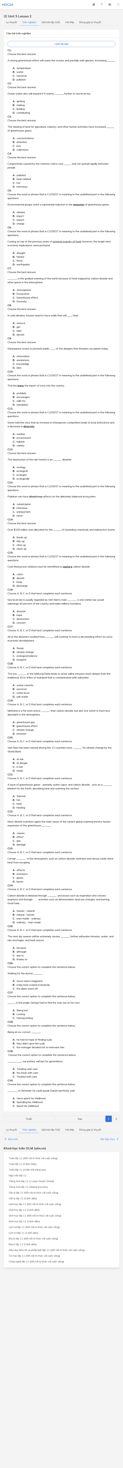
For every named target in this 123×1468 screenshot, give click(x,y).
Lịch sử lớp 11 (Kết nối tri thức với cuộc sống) (34, 1227)
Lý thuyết (11, 22)
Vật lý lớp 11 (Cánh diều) (23, 1198)
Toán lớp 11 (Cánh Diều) (23, 1164)
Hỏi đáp (69, 22)
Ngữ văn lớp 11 (17, 1175)
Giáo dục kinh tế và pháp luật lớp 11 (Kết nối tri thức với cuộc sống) (47, 1250)
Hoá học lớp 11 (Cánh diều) (24, 1209)
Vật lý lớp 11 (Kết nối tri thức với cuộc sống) (33, 1192)
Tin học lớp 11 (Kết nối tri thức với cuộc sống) (34, 1255)
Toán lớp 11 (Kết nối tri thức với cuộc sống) (33, 1158)
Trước (29, 1118)
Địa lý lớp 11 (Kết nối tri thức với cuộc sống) (33, 1238)
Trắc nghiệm (29, 22)
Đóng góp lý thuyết (90, 22)
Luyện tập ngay (61, 44)
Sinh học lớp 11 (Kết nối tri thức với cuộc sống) (35, 1215)
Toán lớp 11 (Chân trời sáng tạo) (27, 1169)
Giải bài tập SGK (50, 22)
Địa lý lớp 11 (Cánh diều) (23, 1244)
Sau (80, 1118)
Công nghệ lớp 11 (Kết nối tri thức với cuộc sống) (36, 1261)
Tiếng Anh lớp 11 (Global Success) (28, 1186)
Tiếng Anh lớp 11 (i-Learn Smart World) (31, 1181)
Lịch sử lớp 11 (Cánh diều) (23, 1232)
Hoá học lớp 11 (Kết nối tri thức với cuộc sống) (35, 1204)
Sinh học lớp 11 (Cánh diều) (24, 1221)
